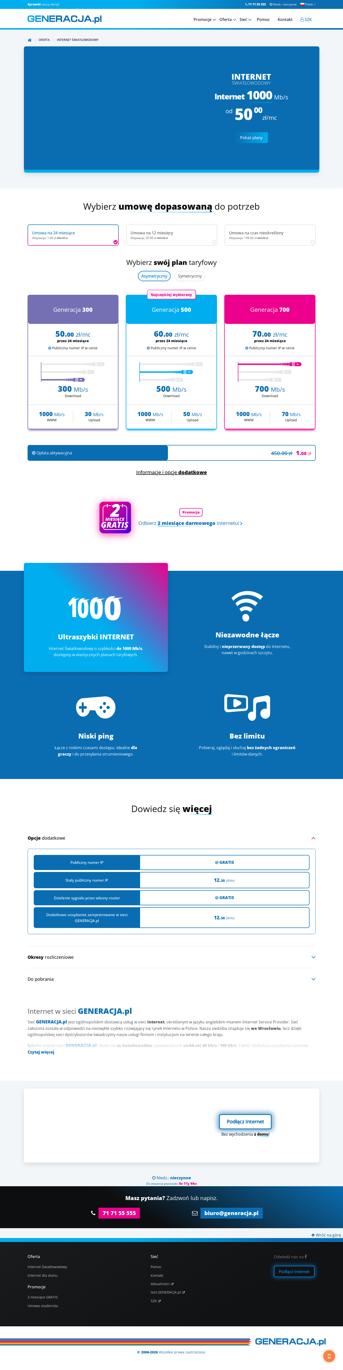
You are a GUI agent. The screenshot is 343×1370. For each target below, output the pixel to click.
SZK (154, 1300)
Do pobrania (41, 979)
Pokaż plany (251, 137)
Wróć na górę (326, 1235)
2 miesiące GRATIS (43, 1297)
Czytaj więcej (41, 1052)
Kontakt (157, 1275)
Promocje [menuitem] (203, 19)
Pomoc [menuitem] (263, 19)
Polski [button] (308, 4)
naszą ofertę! (43, 4)
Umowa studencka (43, 1305)
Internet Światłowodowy (47, 1266)
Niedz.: (283, 4)
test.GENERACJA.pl (166, 1292)
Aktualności (160, 1283)
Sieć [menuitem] (243, 19)
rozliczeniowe (51, 957)
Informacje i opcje (171, 472)
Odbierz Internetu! (188, 523)
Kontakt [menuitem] (285, 19)
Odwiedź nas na (290, 1256)
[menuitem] (306, 19)
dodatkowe (46, 838)
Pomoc (156, 1266)
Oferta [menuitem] (225, 19)
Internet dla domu (43, 1275)
